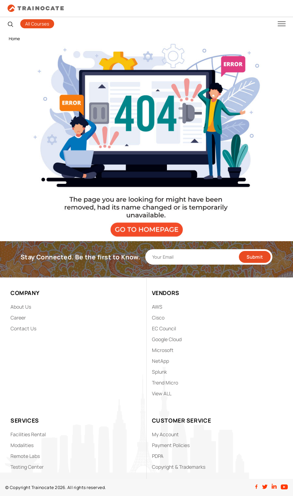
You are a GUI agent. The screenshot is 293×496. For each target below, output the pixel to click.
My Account (165, 434)
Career (18, 317)
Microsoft (163, 350)
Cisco (158, 317)
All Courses (37, 24)
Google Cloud (167, 339)
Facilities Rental (28, 434)
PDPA (157, 456)
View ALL (161, 393)
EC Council (164, 328)
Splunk (159, 371)
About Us (20, 306)
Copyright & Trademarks (178, 466)
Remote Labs (25, 456)
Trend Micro (165, 382)
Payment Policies (171, 445)
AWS (157, 306)
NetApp (160, 361)
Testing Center (27, 466)
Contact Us (23, 328)
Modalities (22, 445)
